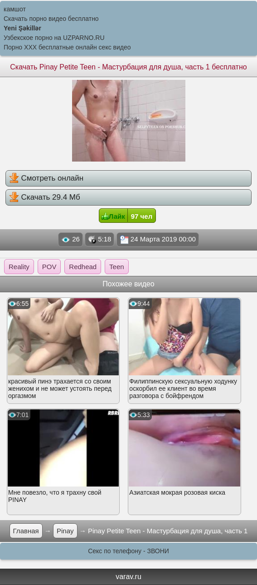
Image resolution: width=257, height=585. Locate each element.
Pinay (65, 531)
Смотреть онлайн (46, 178)
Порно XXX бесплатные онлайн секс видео (67, 47)
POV (49, 266)
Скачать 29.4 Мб (44, 197)
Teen (116, 266)
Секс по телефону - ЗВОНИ (128, 551)
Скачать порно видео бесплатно (51, 18)
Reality (19, 266)
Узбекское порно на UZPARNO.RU (54, 37)
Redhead (83, 266)
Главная (26, 531)
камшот (15, 9)
